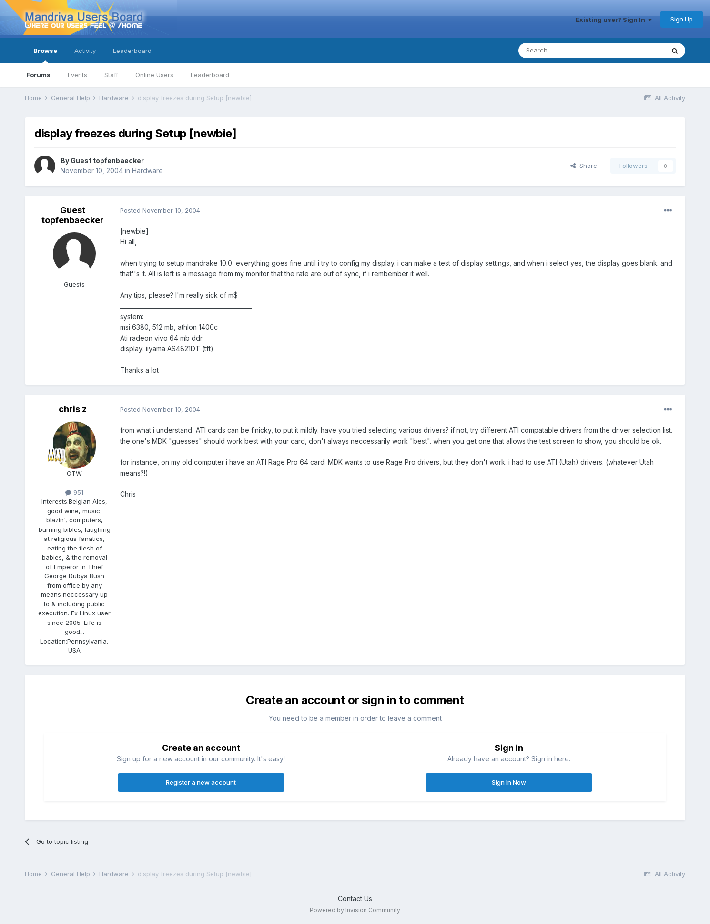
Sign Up (681, 19)
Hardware (147, 170)
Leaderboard (210, 75)
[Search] (567, 50)
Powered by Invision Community (355, 910)
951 (74, 492)
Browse (45, 55)
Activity (85, 50)
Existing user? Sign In (614, 19)
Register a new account (201, 782)
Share (583, 165)
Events (77, 75)
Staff (111, 75)
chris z (73, 409)
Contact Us (355, 898)
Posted (160, 210)
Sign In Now (509, 782)
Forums (38, 75)
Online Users (154, 75)
